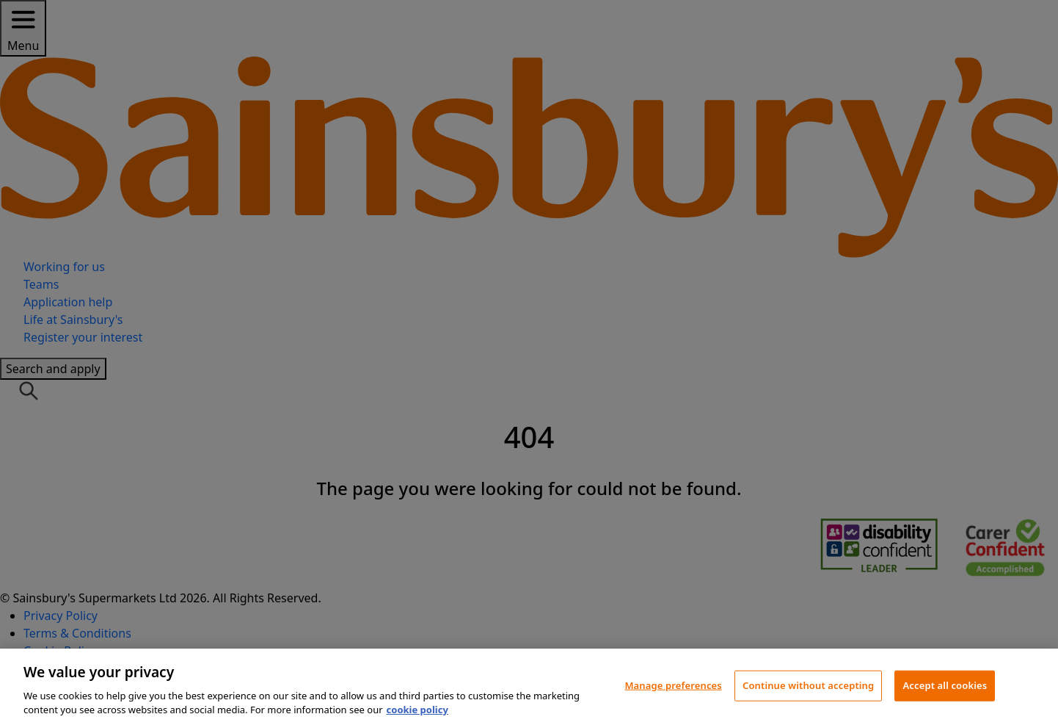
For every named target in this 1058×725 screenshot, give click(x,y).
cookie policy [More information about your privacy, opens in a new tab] (417, 709)
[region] (529, 687)
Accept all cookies (944, 685)
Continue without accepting (808, 685)
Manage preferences (672, 685)
